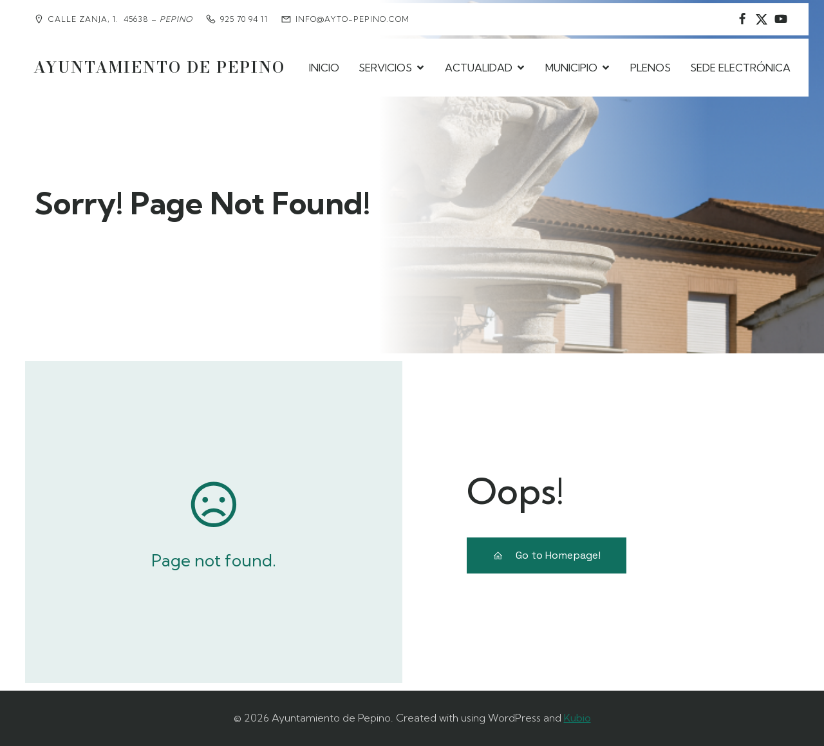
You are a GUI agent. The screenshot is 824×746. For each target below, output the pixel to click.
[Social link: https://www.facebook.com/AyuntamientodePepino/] (742, 19)
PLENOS (650, 67)
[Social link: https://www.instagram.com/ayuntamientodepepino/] (761, 19)
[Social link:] (781, 19)
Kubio (577, 717)
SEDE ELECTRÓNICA (740, 67)
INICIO (324, 67)
